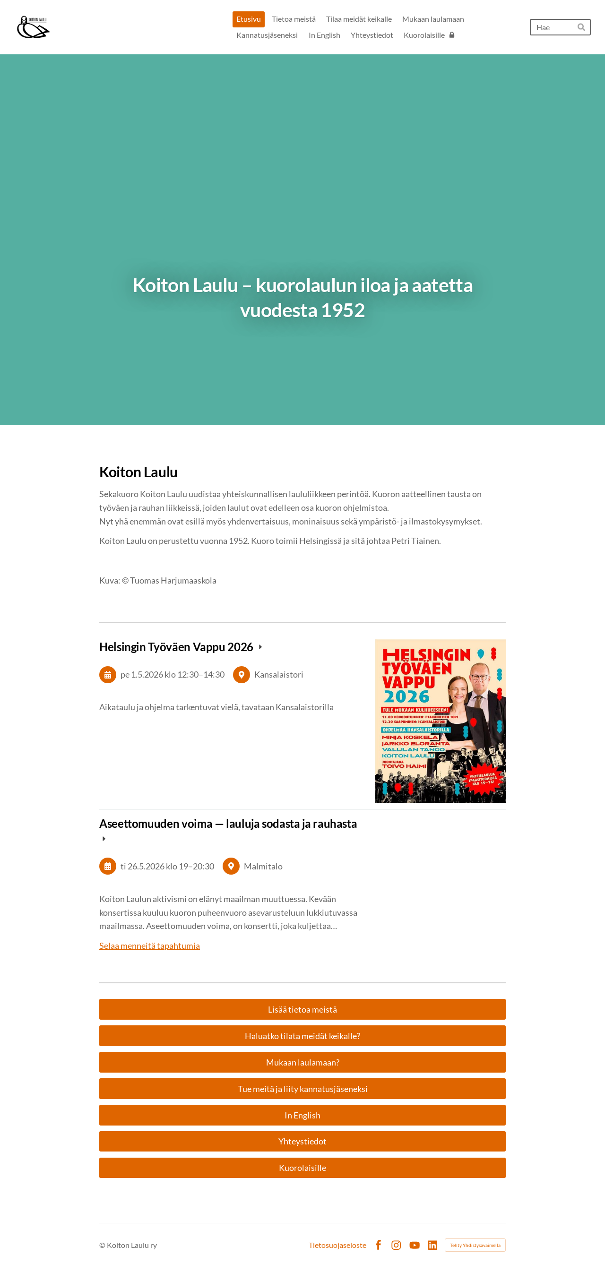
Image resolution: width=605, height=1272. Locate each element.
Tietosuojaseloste (337, 1245)
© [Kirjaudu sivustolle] (103, 1244)
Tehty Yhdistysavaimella (475, 1245)
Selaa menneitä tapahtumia (149, 945)
